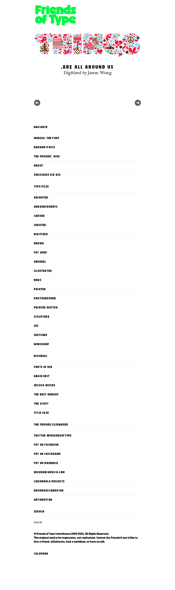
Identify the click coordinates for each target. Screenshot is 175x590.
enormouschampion (49, 490)
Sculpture (41, 316)
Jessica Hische (44, 385)
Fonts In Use (43, 366)
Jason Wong (100, 73)
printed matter (46, 307)
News (38, 280)
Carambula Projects (49, 481)
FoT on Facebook (46, 444)
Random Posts (44, 147)
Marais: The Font (46, 138)
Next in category (37, 103)
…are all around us (87, 67)
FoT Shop (40, 252)
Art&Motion (43, 499)
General (40, 261)
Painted (40, 289)
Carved (39, 215)
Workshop (41, 344)
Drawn (39, 243)
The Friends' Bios (47, 156)
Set (36, 325)
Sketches (41, 335)
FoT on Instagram (47, 453)
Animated (41, 197)
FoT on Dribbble (46, 463)
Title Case (41, 412)
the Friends (113, 537)
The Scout (41, 403)
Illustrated (43, 270)
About (38, 165)
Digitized (72, 73)
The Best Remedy (46, 394)
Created (40, 225)
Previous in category (138, 103)
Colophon (41, 553)
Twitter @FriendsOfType (52, 435)
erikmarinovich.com (49, 472)
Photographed (45, 298)
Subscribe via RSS (47, 174)
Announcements (46, 206)
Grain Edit (42, 376)
